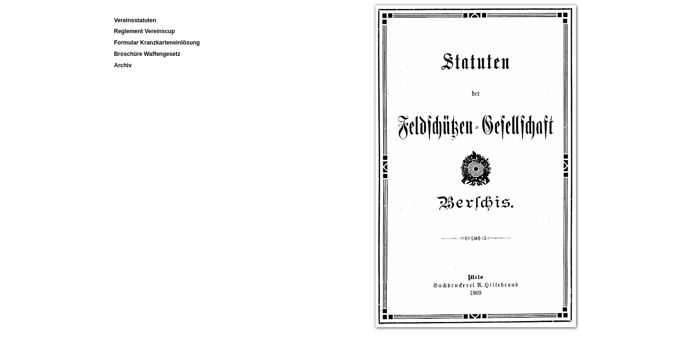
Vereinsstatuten (135, 20)
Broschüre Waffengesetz (147, 54)
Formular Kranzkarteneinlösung (157, 42)
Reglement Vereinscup (144, 31)
